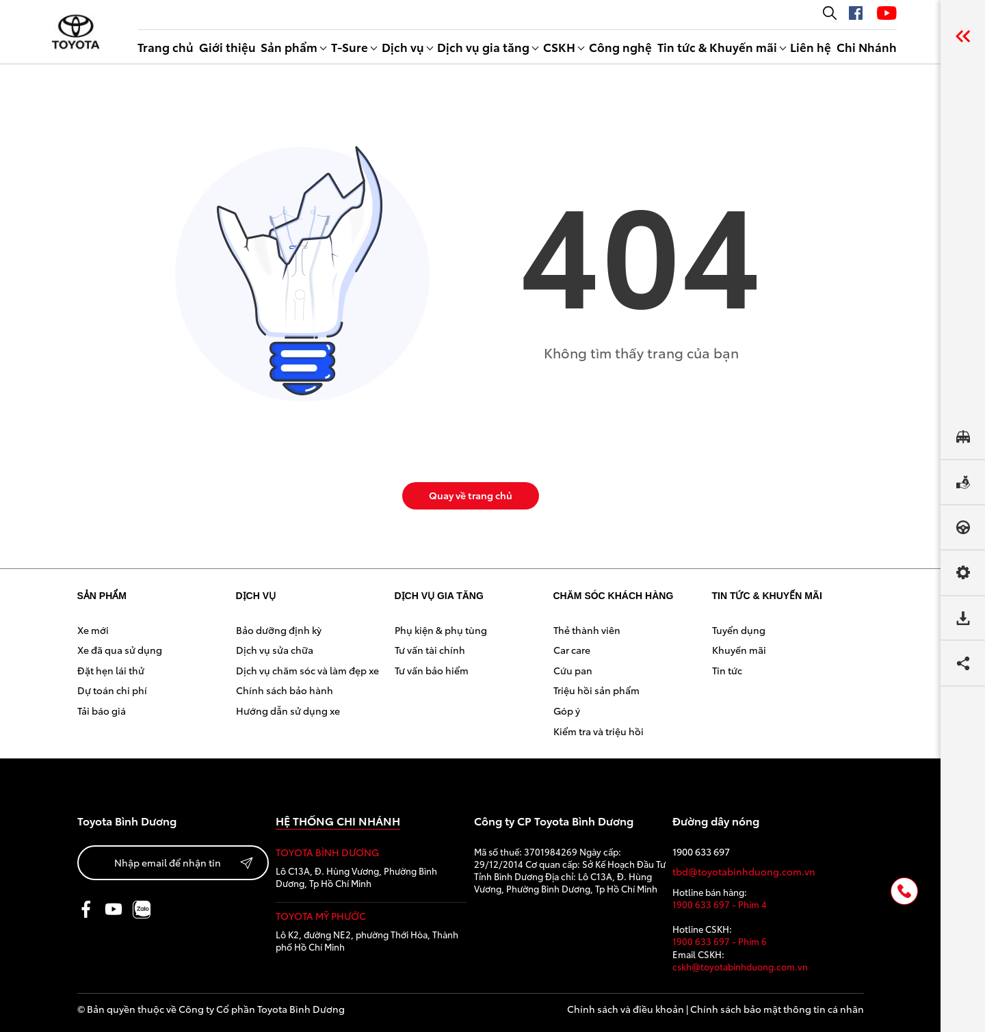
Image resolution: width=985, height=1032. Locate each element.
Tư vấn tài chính (430, 650)
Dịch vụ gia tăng (483, 46)
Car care (571, 650)
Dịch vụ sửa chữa (274, 650)
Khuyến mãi (739, 650)
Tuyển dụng (738, 630)
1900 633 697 (701, 851)
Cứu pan (572, 670)
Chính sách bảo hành (284, 690)
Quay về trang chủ (470, 495)
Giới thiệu (227, 46)
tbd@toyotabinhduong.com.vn (743, 871)
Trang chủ (165, 46)
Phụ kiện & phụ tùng (441, 630)
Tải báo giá (101, 710)
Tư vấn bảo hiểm (432, 670)
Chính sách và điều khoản (625, 1009)
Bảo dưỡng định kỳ (278, 630)
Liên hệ (810, 46)
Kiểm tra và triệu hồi (598, 731)
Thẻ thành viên (586, 630)
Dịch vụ (403, 46)
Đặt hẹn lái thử (110, 670)
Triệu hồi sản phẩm (596, 690)
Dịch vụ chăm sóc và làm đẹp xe (307, 670)
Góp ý (566, 710)
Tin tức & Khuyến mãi (717, 46)
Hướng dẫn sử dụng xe (288, 710)
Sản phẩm (289, 46)
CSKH (559, 46)
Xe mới (93, 630)
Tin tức (727, 670)
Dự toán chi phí (112, 690)
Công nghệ (620, 46)
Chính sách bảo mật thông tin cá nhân (777, 1009)
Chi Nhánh (867, 46)
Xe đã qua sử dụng (119, 650)
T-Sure (349, 46)
